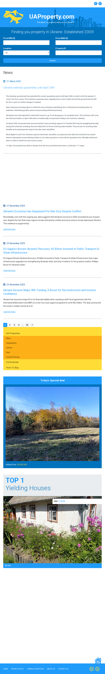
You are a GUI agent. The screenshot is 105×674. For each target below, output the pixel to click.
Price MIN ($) (9, 38)
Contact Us (63, 669)
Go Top (98, 660)
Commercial (12, 362)
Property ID (61, 48)
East (8, 352)
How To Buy (12, 367)
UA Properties (13, 333)
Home (5, 669)
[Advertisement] (52, 178)
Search (52, 60)
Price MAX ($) (62, 38)
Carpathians (11, 343)
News (8, 72)
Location (7, 48)
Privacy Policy (17, 669)
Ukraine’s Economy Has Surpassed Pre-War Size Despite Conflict (42, 211)
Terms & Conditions (35, 669)
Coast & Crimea (12, 357)
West (8, 338)
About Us (51, 669)
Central (9, 348)
